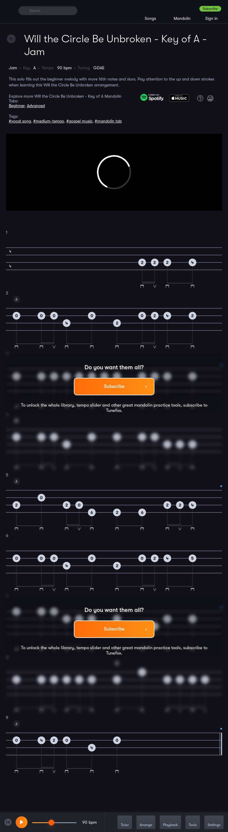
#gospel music (79, 121)
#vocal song (20, 121)
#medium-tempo (48, 121)
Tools (193, 822)
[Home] (9, 10)
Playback (170, 822)
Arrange (146, 822)
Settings (214, 822)
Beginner (17, 105)
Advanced (36, 105)
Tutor (125, 822)
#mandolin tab (108, 121)
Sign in (211, 18)
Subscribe (210, 9)
